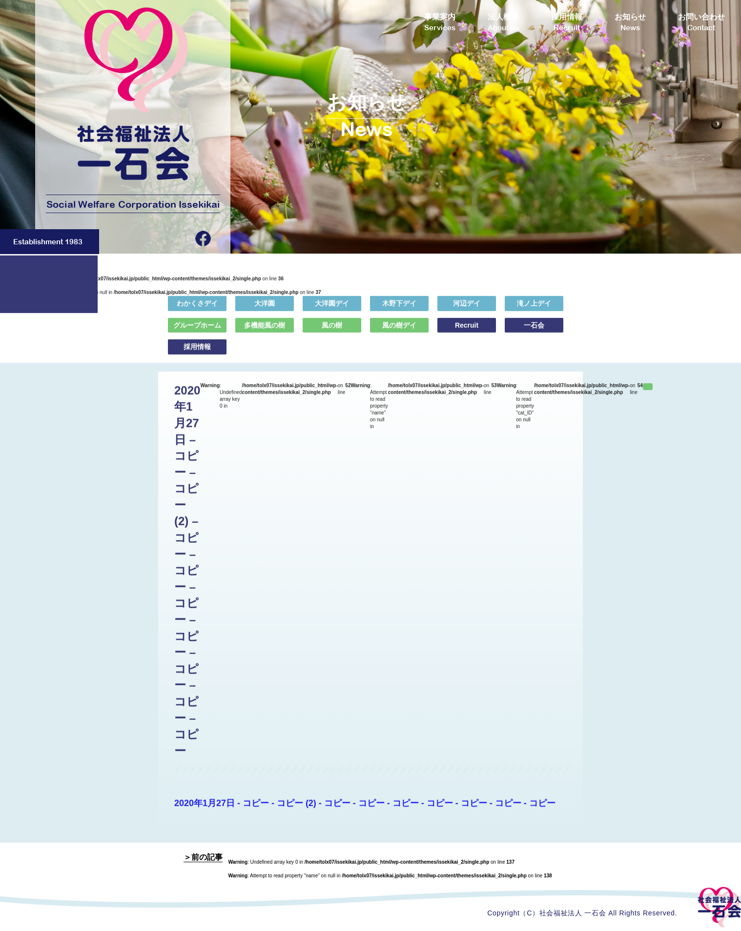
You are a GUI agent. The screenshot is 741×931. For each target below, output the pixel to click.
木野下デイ (399, 309)
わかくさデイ (197, 309)
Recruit (466, 330)
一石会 (534, 330)
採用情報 (197, 352)
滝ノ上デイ (534, 309)
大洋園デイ (332, 309)
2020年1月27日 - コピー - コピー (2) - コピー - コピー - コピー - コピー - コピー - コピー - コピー (365, 808)
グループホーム (197, 330)
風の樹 (332, 330)
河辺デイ (466, 309)
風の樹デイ (399, 330)
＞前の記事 (203, 857)
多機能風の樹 (264, 330)
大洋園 (264, 309)
